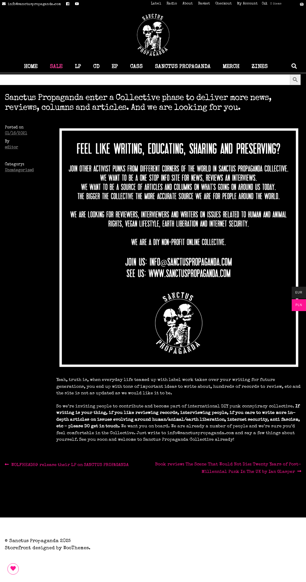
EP (115, 67)
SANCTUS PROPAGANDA (182, 67)
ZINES (260, 67)
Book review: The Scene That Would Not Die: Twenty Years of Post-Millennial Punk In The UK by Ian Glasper (228, 467)
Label (156, 4)
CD (96, 67)
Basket (204, 4)
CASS (136, 67)
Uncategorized (19, 170)
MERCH (231, 67)
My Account (247, 4)
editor (11, 148)
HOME (31, 67)
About (187, 4)
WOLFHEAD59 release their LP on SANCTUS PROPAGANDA (70, 465)
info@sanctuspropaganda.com (30, 4)
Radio (171, 4)
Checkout (223, 4)
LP (78, 67)
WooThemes (76, 548)
